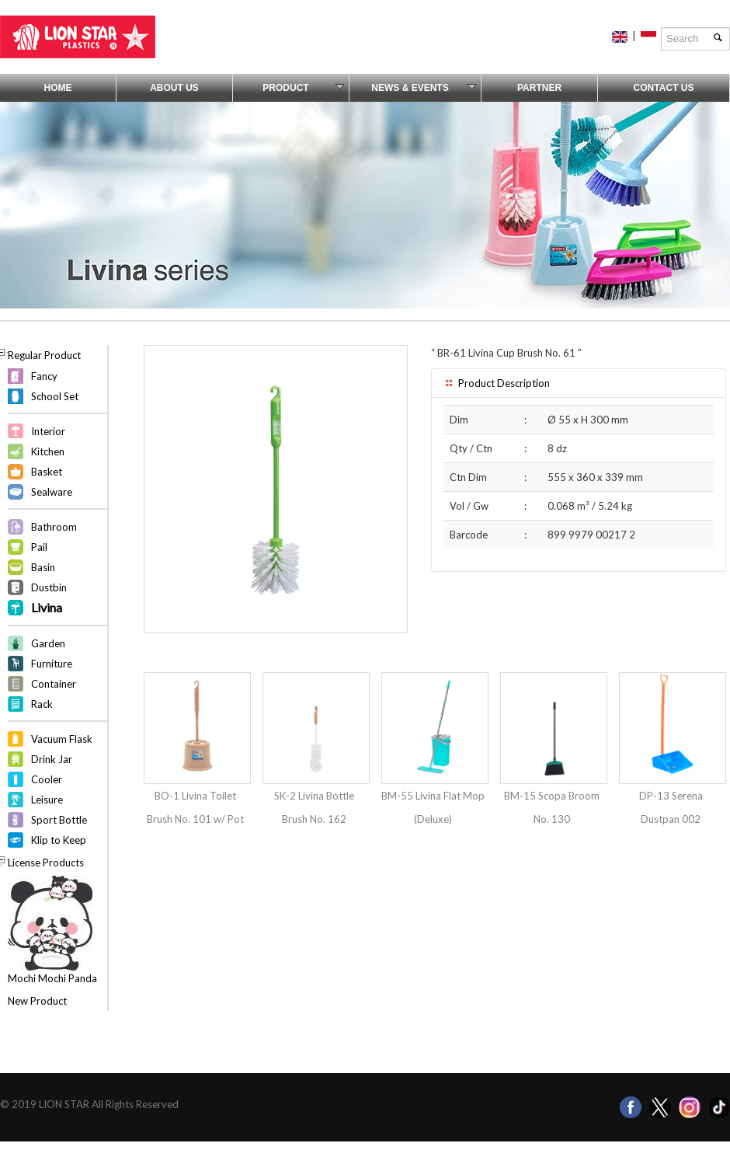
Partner (539, 87)
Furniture (51, 663)
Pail (39, 547)
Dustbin (49, 587)
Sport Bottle (59, 820)
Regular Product (44, 355)
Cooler (46, 779)
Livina (46, 607)
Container (53, 684)
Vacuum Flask (61, 739)
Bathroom (54, 527)
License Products (46, 862)
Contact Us (664, 87)
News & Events (423, 87)
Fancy (44, 376)
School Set (54, 396)
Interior (48, 431)
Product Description (496, 383)
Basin (43, 567)
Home (58, 87)
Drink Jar (51, 759)
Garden (48, 643)
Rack (42, 704)
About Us (174, 87)
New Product (37, 1001)
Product (303, 87)
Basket (46, 471)
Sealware (51, 492)
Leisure (47, 799)
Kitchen (47, 451)
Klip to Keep (58, 840)
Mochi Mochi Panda (52, 978)
